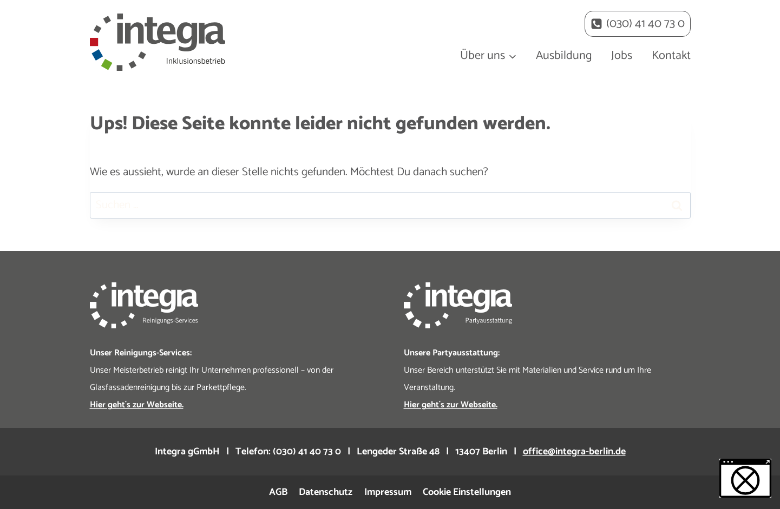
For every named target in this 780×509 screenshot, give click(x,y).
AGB (278, 492)
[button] (745, 478)
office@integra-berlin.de (574, 452)
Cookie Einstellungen (467, 492)
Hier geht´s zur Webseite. (450, 405)
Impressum (387, 492)
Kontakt (671, 55)
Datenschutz (325, 492)
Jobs (621, 55)
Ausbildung (564, 55)
